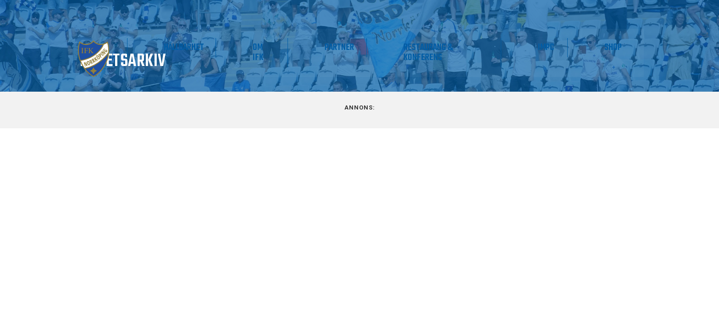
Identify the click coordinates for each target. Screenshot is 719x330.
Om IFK (360, 50)
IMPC (579, 45)
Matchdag (126, 45)
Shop (624, 45)
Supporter (245, 45)
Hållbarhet (310, 45)
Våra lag (178, 50)
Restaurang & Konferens (485, 50)
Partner (420, 45)
